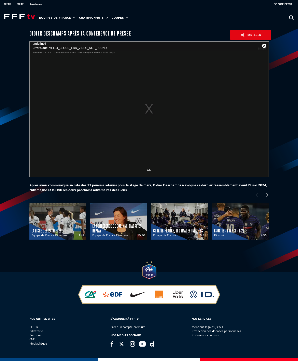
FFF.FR (7, 4)
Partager (254, 35)
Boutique (35, 335)
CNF (32, 339)
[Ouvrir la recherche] (291, 17)
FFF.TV (20, 4)
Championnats (93, 17)
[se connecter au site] (283, 4)
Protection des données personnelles (216, 331)
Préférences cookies (205, 335)
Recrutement (36, 4)
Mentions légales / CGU (207, 327)
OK (149, 169)
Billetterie (36, 331)
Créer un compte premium (128, 327)
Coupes (120, 17)
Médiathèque (38, 343)
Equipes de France (57, 17)
